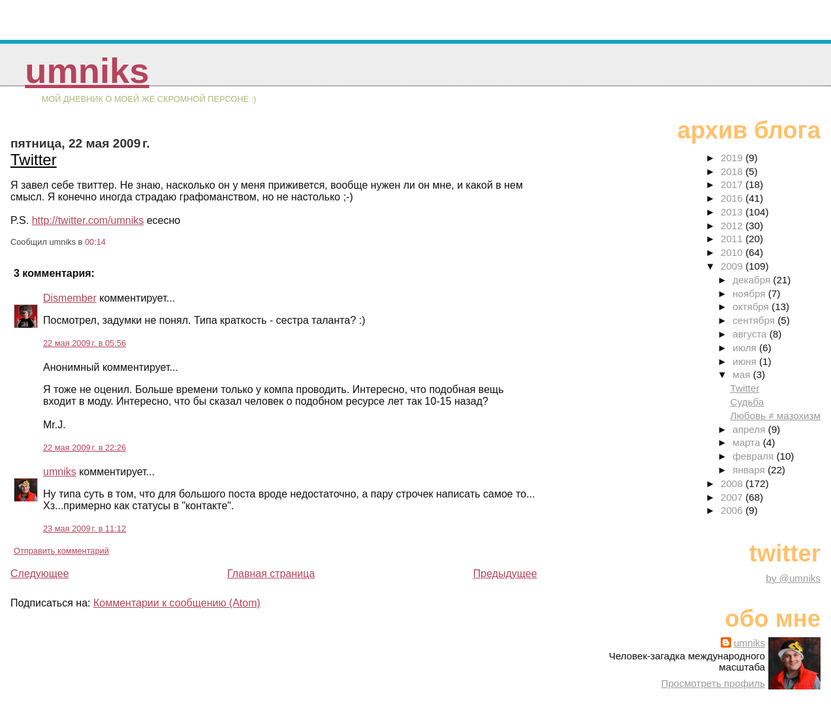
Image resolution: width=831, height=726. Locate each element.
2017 (733, 184)
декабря (752, 279)
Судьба (747, 401)
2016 (733, 198)
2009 (733, 266)
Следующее (39, 573)
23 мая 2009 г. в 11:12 (84, 528)
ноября (750, 293)
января (750, 469)
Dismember (70, 298)
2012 (733, 225)
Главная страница (271, 573)
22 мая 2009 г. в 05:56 (84, 343)
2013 (733, 211)
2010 (733, 252)
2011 (733, 238)
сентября (754, 320)
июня (745, 361)
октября (752, 306)
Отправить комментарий (61, 551)
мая (742, 374)
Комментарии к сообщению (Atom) (176, 602)
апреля (750, 429)
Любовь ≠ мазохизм (775, 415)
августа (751, 333)
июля (745, 347)
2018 (733, 171)
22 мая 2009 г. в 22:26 (84, 447)
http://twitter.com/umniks (88, 220)
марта (747, 442)
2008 (733, 483)
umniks (87, 71)
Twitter (33, 159)
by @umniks (793, 578)
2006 (733, 510)
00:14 (95, 242)
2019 (733, 157)
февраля (754, 456)
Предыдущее (505, 573)
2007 (733, 497)
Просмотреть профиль (713, 683)
